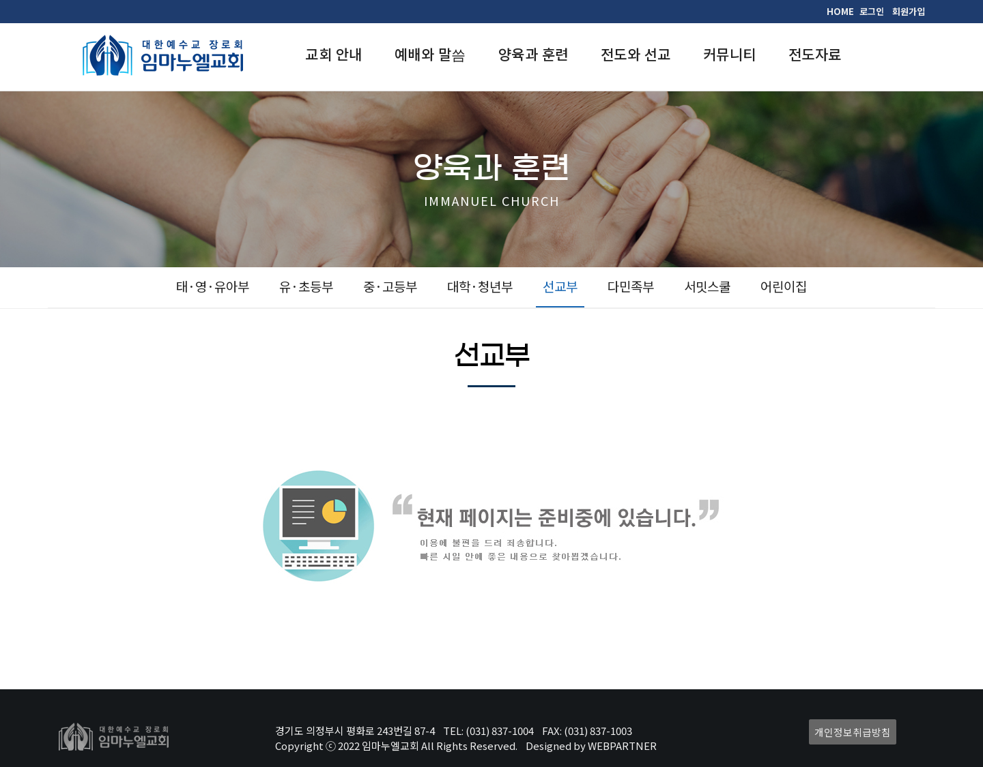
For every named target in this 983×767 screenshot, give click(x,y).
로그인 (871, 11)
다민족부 (631, 286)
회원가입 (908, 11)
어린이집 (783, 286)
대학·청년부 (480, 286)
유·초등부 (306, 286)
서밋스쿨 (707, 286)
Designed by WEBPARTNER (591, 745)
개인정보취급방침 (852, 732)
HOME (840, 11)
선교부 (560, 286)
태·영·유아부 (212, 286)
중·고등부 (390, 286)
